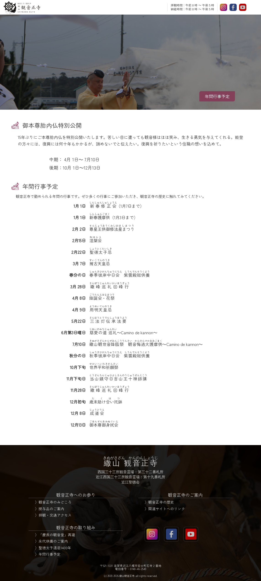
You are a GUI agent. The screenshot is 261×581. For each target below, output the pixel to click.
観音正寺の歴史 (161, 502)
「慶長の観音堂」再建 (57, 534)
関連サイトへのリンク (166, 508)
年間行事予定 (50, 554)
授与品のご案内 (51, 508)
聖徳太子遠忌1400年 (55, 547)
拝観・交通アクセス (55, 515)
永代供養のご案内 (53, 541)
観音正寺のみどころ (55, 502)
